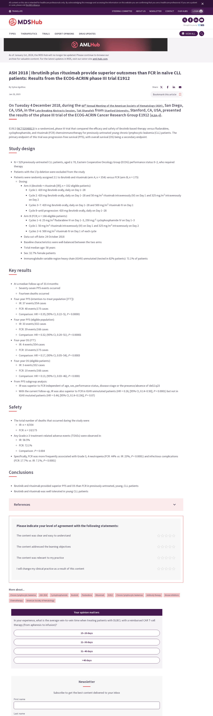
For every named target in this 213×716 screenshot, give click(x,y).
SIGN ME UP (174, 301)
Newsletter (142, 687)
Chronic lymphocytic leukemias (27, 644)
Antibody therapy (51, 644)
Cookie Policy (102, 687)
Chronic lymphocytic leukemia (26, 638)
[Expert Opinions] (68, 33)
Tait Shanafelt (45, 113)
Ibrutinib (78, 638)
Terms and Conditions (76, 687)
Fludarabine (90, 638)
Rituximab (103, 638)
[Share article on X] (114, 82)
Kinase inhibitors (69, 644)
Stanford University (78, 113)
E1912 (113, 638)
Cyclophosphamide (62, 638)
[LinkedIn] (192, 19)
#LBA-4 (78, 124)
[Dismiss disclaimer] (198, 4)
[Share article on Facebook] (121, 82)
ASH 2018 (47, 638)
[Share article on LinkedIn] (127, 82)
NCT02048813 (29, 137)
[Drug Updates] (91, 33)
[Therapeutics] (32, 33)
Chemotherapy (86, 644)
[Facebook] (186, 19)
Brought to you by (190, 25)
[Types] (15, 33)
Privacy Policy (123, 687)
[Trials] (49, 33)
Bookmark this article (121, 89)
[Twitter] (181, 19)
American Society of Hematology (110, 644)
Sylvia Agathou (22, 82)
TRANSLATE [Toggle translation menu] (19, 11)
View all (185, 33)
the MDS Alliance (44, 5)
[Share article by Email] (133, 82)
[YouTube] (198, 19)
